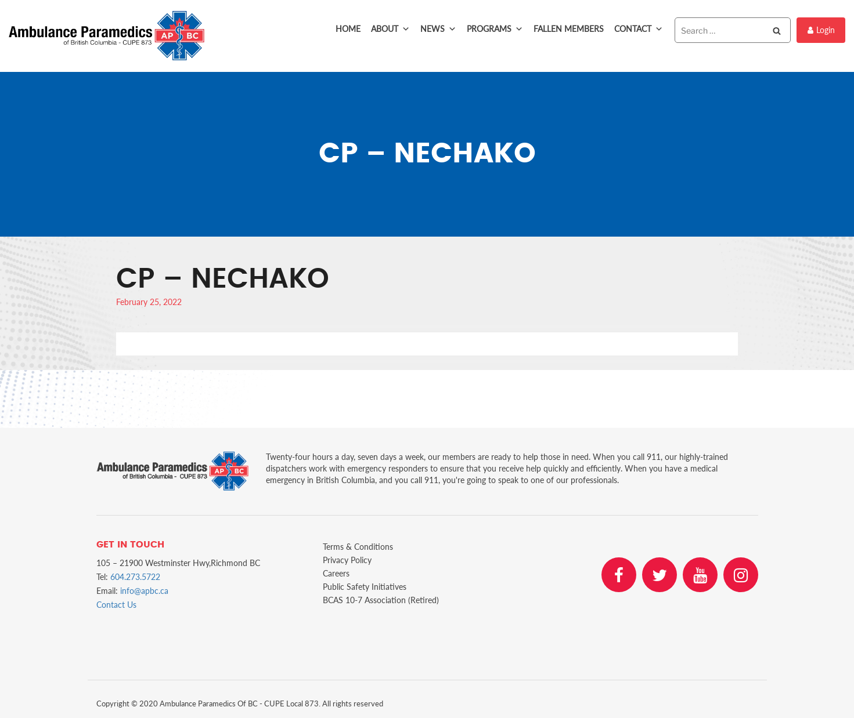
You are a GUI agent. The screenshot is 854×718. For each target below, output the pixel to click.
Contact (638, 29)
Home (348, 29)
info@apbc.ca (144, 591)
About (390, 29)
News (438, 29)
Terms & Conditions (358, 547)
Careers (336, 573)
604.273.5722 (135, 577)
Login (821, 30)
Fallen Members (569, 29)
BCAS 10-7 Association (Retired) (381, 600)
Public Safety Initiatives (364, 587)
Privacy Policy (347, 560)
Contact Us (116, 605)
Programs (495, 29)
